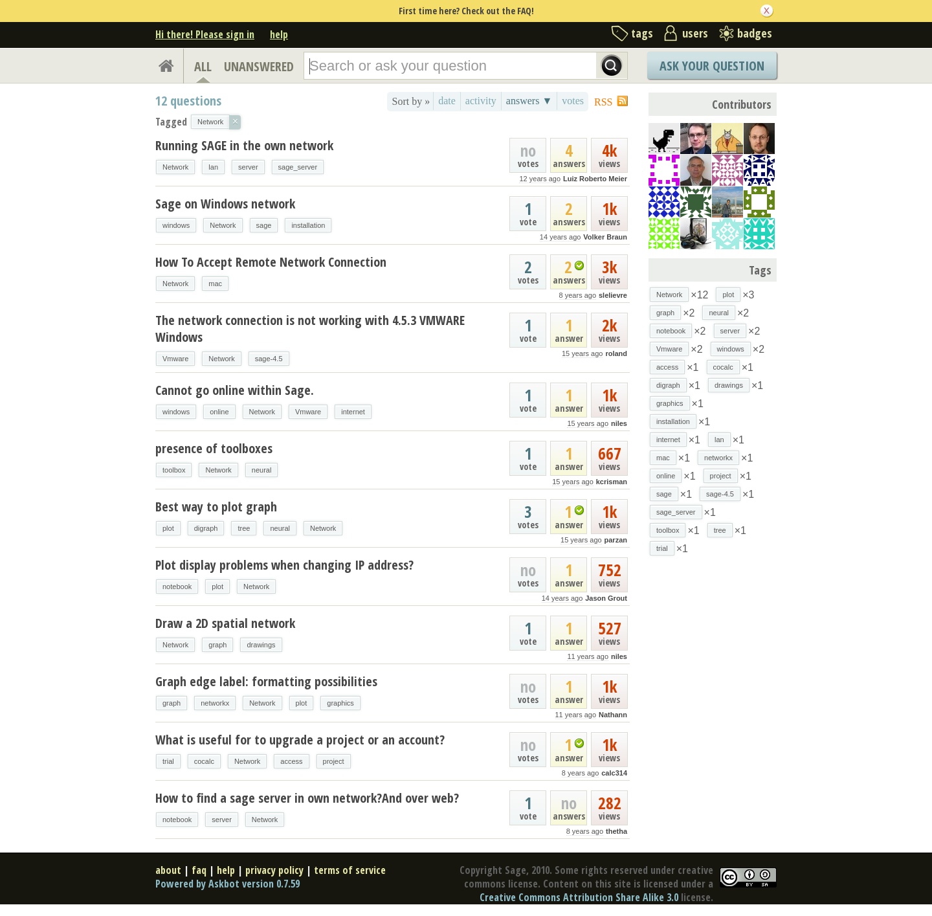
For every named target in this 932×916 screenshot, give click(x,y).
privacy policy (274, 870)
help (279, 34)
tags (642, 33)
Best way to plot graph (216, 506)
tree (244, 528)
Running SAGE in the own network (244, 145)
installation (308, 225)
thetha (616, 831)
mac (215, 283)
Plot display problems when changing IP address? (284, 565)
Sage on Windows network (225, 203)
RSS (603, 101)
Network (175, 167)
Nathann (613, 715)
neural (262, 470)
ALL (203, 66)
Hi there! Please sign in (204, 34)
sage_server (298, 167)
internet (353, 412)
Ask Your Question (712, 65)
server (248, 167)
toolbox (173, 470)
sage (264, 225)
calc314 (614, 773)
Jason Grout (606, 598)
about (168, 870)
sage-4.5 (269, 359)
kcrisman (611, 482)
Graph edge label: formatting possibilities (266, 681)
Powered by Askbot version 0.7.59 (227, 884)
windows (176, 225)
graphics (340, 703)
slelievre (613, 295)
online (219, 412)
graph (217, 645)
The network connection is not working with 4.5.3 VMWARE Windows (310, 328)
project (333, 761)
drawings (261, 645)
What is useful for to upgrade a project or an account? (300, 739)
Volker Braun (605, 237)
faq (199, 870)
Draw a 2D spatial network (225, 623)
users (695, 33)
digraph (206, 528)
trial (168, 761)
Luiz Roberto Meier (595, 179)
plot (168, 528)
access (291, 761)
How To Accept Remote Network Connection (270, 262)
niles (619, 423)
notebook (177, 586)
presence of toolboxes (213, 448)
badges (754, 33)
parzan (616, 540)
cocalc (204, 761)
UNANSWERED (259, 66)
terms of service (350, 870)
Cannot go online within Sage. (234, 390)
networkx (215, 703)
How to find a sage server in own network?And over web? (307, 798)
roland (616, 353)
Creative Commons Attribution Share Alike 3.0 (579, 897)
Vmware (175, 359)
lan (213, 167)
